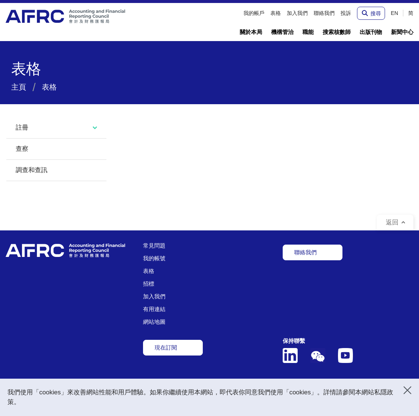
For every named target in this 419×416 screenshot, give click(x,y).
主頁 (18, 87)
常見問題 (154, 245)
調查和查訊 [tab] (31, 170)
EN (394, 13)
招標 (148, 283)
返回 (392, 222)
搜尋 (375, 13)
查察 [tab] (22, 148)
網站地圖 (154, 322)
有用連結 (154, 309)
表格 (148, 271)
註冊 (22, 127)
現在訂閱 (166, 347)
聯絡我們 (305, 252)
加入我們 (154, 296)
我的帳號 (154, 258)
